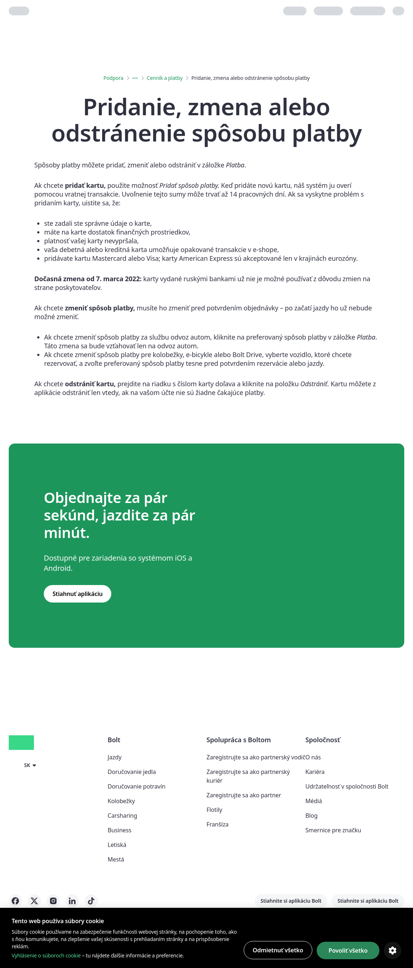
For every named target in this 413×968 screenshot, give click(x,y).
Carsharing (122, 816)
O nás (313, 757)
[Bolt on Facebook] (15, 900)
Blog (311, 816)
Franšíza (217, 824)
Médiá (313, 801)
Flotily (214, 810)
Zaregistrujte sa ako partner (243, 795)
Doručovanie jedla (132, 772)
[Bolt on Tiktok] (91, 900)
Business (119, 830)
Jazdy (114, 757)
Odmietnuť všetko (278, 950)
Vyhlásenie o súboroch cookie (46, 955)
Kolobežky (121, 801)
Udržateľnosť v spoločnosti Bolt (347, 786)
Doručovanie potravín (136, 786)
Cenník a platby (164, 77)
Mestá (116, 859)
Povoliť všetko (347, 950)
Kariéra (315, 772)
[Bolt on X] (34, 900)
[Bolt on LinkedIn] (72, 900)
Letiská (117, 845)
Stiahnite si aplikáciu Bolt (290, 900)
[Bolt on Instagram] (53, 900)
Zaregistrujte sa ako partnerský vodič (255, 757)
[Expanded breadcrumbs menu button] (135, 78)
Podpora (113, 77)
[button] (24, 765)
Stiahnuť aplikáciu (78, 594)
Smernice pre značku (333, 830)
